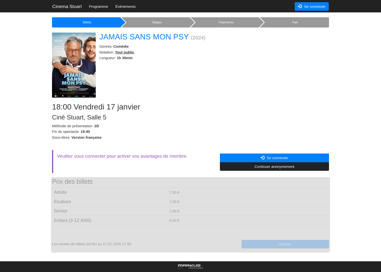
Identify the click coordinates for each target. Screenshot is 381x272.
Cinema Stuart (67, 6)
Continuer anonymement (274, 166)
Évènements (125, 6)
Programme (98, 6)
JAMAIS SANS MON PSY (144, 36)
